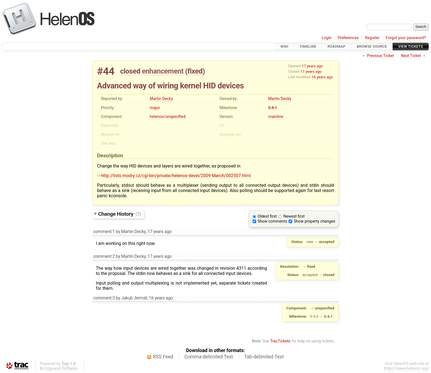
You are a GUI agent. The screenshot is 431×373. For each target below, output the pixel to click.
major (155, 108)
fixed (195, 71)
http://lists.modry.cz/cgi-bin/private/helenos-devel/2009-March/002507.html (174, 175)
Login (326, 38)
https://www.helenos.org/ (406, 368)
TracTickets (280, 341)
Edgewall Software (61, 368)
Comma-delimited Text (208, 357)
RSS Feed (163, 357)
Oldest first (267, 216)
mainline (275, 116)
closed (130, 71)
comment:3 (104, 298)
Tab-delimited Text (264, 357)
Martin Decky (161, 98)
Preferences (348, 38)
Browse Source (372, 46)
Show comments (272, 221)
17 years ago (312, 66)
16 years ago (322, 77)
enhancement (163, 71)
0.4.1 (272, 108)
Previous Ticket (380, 55)
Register (372, 38)
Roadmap (336, 46)
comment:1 (104, 231)
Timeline (308, 46)
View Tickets (410, 46)
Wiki (284, 46)
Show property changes (314, 221)
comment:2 (104, 256)
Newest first (294, 216)
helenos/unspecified (168, 116)
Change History (119, 213)
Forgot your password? (406, 38)
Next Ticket (411, 55)
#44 (105, 71)
